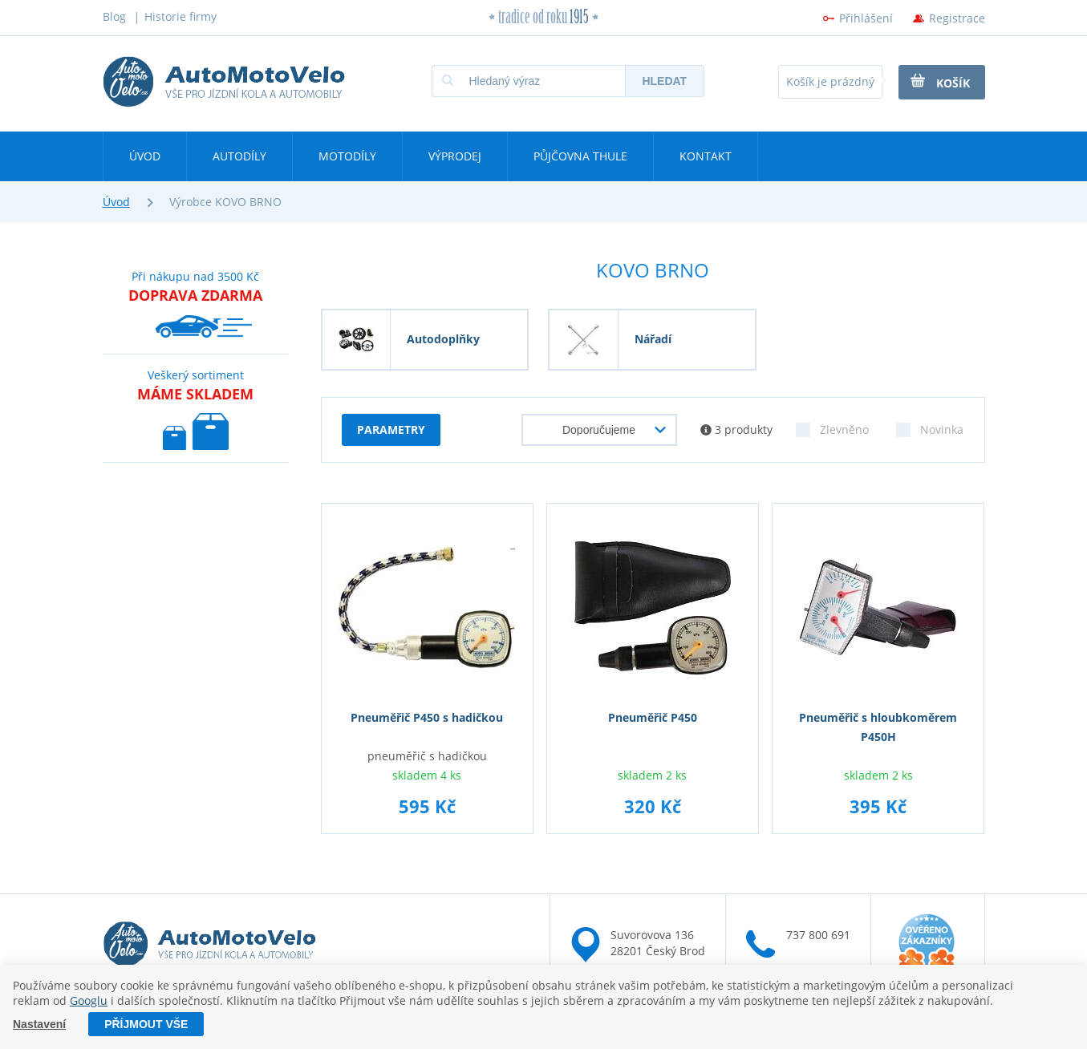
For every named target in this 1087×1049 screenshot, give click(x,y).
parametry (391, 429)
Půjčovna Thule (580, 156)
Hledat (664, 81)
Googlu (88, 1000)
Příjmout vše (146, 1024)
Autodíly (239, 156)
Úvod (144, 156)
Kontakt (705, 156)
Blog (114, 16)
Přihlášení (866, 18)
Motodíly (347, 156)
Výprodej (454, 156)
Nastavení (39, 1024)
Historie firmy (180, 16)
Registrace (957, 18)
